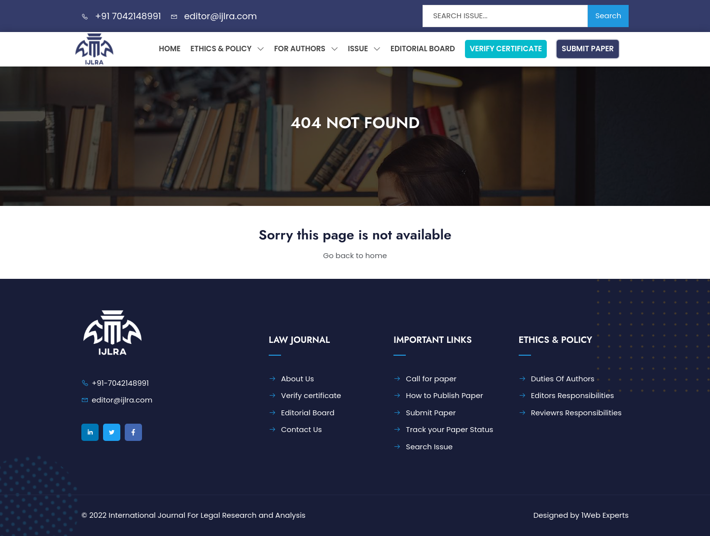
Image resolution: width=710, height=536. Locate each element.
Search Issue (429, 446)
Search (608, 15)
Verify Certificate (506, 48)
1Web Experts (605, 515)
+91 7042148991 (128, 16)
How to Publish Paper (444, 395)
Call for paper (431, 378)
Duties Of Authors (563, 378)
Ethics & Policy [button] (227, 48)
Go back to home (355, 255)
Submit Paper (588, 48)
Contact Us (301, 429)
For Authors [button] (306, 48)
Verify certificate (311, 395)
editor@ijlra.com (220, 16)
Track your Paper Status (449, 429)
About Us (297, 378)
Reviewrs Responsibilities (576, 412)
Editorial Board (422, 48)
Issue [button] (364, 48)
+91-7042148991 (120, 383)
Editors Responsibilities (572, 395)
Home (169, 48)
